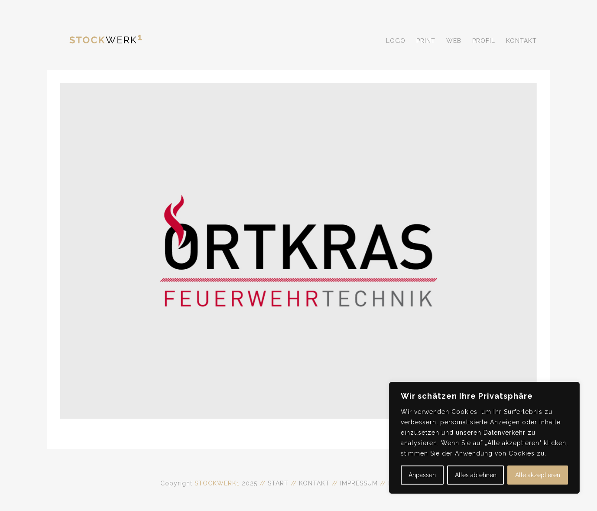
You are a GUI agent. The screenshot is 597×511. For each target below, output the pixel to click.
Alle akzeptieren (537, 475)
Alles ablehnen (475, 475)
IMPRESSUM (360, 483)
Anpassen (422, 475)
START (278, 483)
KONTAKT (314, 483)
